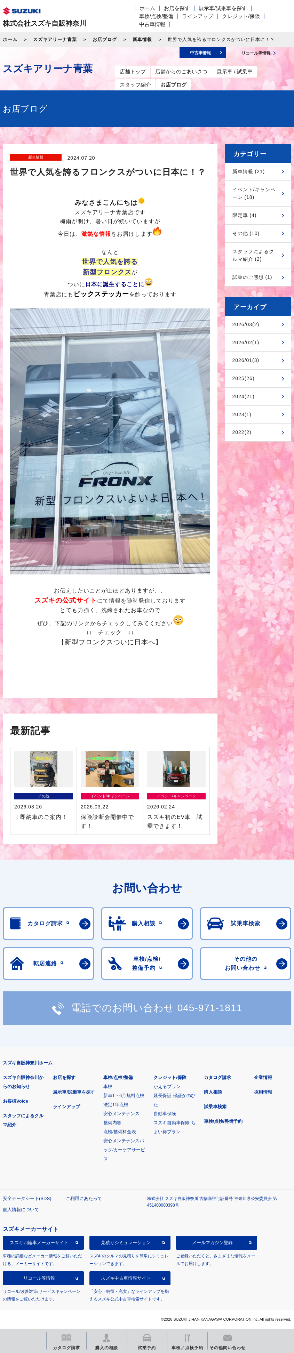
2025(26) (243, 378)
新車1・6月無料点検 (123, 1095)
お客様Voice (15, 1101)
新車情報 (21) (248, 171)
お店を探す (177, 8)
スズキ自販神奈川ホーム (28, 1062)
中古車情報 (152, 24)
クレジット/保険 (241, 16)
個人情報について (21, 1209)
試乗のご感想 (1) (252, 277)
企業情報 (263, 1077)
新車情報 (142, 39)
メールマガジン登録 (212, 1242)
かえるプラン (167, 1086)
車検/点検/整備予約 (223, 1121)
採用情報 (263, 1092)
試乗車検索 (215, 1106)
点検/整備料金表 (119, 1131)
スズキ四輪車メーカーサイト (39, 1242)
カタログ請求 (217, 1077)
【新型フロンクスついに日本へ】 (110, 642)
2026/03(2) (246, 324)
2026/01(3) (246, 360)
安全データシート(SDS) (27, 1198)
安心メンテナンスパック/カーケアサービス (124, 1149)
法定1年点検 (115, 1104)
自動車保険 (164, 1113)
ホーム (147, 8)
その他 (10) (246, 233)
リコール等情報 (39, 1278)
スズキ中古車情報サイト (126, 1278)
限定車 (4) (244, 215)
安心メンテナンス (121, 1113)
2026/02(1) (246, 342)
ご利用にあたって (84, 1198)
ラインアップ (197, 16)
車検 (107, 1086)
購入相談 (213, 1092)
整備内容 (112, 1122)
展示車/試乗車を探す (223, 8)
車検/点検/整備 (156, 16)
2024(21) (243, 396)
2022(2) (242, 432)
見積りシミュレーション (126, 1242)
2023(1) (242, 414)
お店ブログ (105, 39)
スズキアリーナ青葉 (55, 39)
